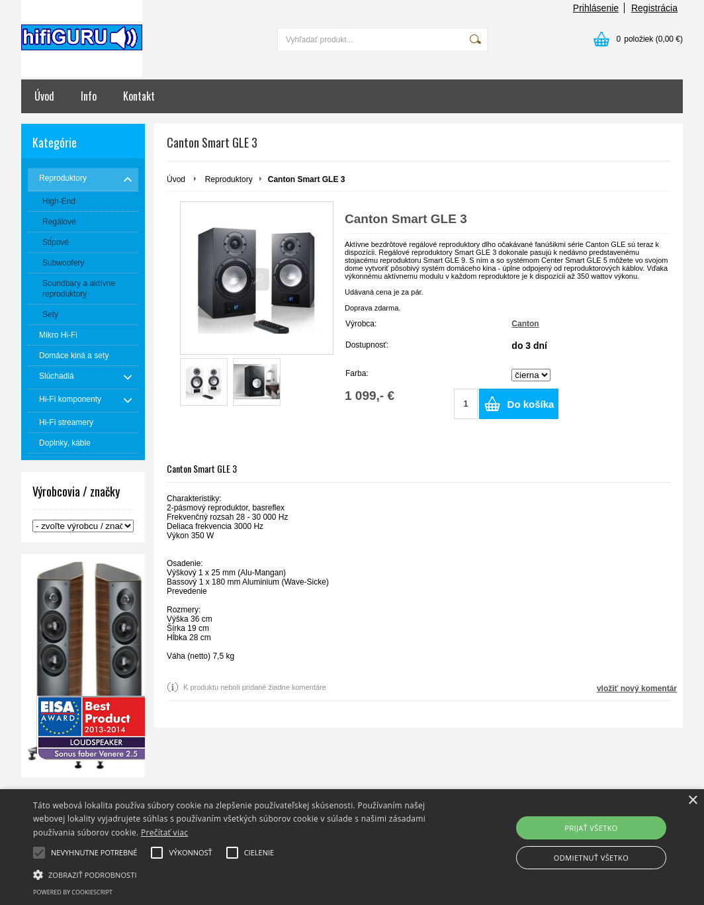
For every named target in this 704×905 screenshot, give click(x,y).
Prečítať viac (164, 832)
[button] (240, 874)
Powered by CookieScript (72, 892)
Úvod (44, 96)
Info (89, 96)
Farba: (357, 373)
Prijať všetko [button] (591, 828)
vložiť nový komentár (637, 688)
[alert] (352, 847)
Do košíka (530, 404)
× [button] (692, 801)
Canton (525, 323)
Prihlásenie (596, 8)
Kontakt (139, 96)
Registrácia (654, 8)
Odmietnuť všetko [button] (591, 858)
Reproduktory (229, 179)
